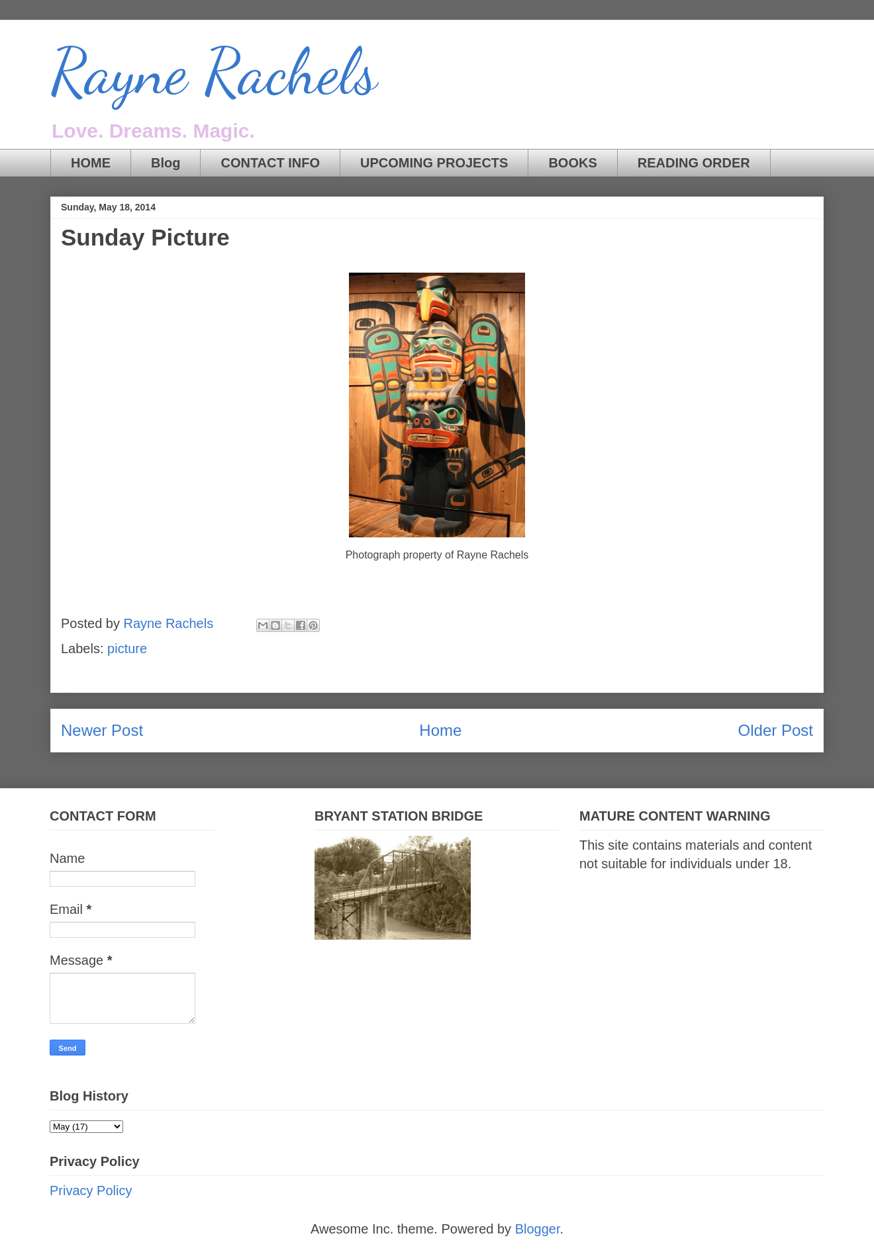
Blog (165, 163)
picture (127, 648)
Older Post (775, 730)
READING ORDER (694, 163)
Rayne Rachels (213, 72)
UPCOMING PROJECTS (434, 163)
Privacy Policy (91, 1190)
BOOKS (572, 163)
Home (440, 730)
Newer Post (102, 730)
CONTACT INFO (270, 163)
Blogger (537, 1229)
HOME (91, 163)
